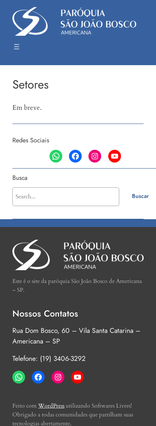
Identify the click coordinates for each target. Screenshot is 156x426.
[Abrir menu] (16, 46)
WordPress (51, 406)
